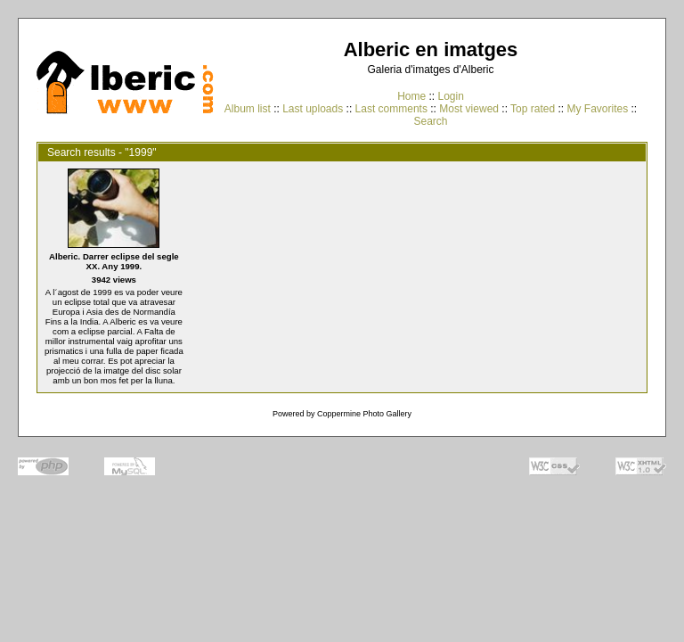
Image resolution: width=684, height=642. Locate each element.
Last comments (391, 109)
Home (411, 96)
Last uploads (312, 109)
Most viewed (469, 109)
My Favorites (598, 109)
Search (430, 121)
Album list (247, 109)
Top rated (532, 109)
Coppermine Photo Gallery (364, 413)
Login (450, 96)
